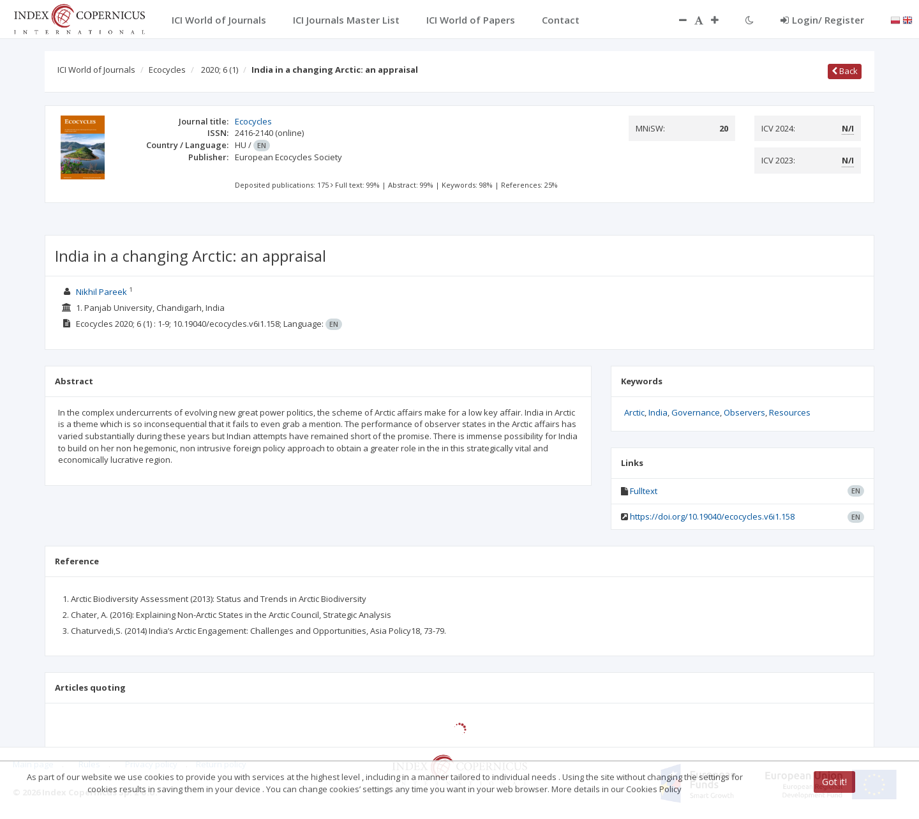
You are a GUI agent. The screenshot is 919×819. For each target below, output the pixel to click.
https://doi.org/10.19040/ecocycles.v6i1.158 (712, 516)
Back (845, 71)
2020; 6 (219, 69)
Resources (790, 412)
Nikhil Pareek (101, 291)
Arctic (634, 412)
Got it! (834, 782)
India (658, 412)
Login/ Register (822, 19)
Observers (744, 412)
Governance (695, 412)
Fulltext (643, 491)
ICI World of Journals (96, 69)
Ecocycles (167, 69)
